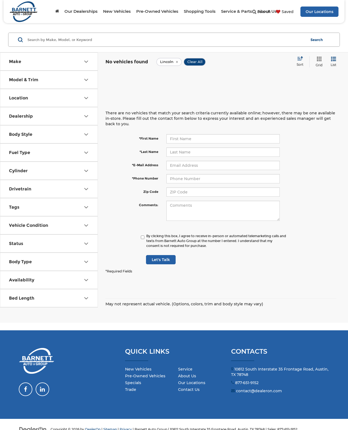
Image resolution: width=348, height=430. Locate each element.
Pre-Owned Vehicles (145, 375)
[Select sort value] (301, 61)
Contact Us (189, 389)
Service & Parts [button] (236, 11)
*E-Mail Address (145, 165)
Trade (130, 389)
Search (316, 39)
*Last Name (148, 152)
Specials (133, 382)
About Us (187, 375)
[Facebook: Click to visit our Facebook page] (25, 389)
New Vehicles (138, 369)
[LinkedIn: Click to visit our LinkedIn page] (42, 389)
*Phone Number (145, 178)
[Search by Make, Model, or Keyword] (166, 39)
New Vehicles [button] (117, 11)
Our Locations (319, 11)
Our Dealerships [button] (81, 11)
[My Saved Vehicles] (284, 11)
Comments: (148, 205)
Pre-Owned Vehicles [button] (157, 11)
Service (185, 369)
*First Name (148, 138)
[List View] (333, 61)
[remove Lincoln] (169, 62)
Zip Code (150, 192)
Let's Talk (161, 259)
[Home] (57, 11)
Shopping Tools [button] (200, 11)
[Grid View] (318, 61)
